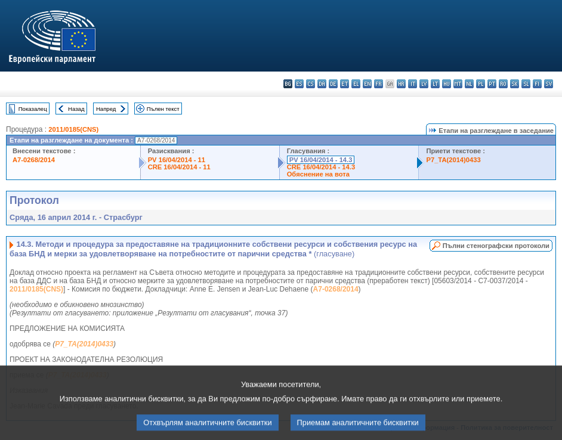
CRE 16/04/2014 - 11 (179, 167)
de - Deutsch (333, 83)
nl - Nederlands (469, 83)
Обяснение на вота (318, 174)
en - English (367, 83)
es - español (299, 83)
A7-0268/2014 (34, 159)
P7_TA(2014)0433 (453, 159)
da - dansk (321, 83)
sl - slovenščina (525, 83)
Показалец (32, 109)
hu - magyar (446, 83)
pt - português (491, 83)
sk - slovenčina (514, 83)
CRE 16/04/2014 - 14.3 (321, 167)
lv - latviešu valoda (423, 83)
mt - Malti (457, 83)
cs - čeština (310, 83)
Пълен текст (163, 109)
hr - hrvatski (401, 83)
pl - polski (480, 83)
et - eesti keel (344, 83)
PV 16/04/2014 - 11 (176, 159)
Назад (76, 109)
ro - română (503, 83)
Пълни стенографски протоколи (496, 245)
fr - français (378, 83)
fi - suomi (537, 83)
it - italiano (412, 83)
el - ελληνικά (355, 83)
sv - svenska (548, 83)
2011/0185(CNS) (73, 129)
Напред (106, 109)
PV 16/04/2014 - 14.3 (321, 159)
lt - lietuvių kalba (435, 83)
